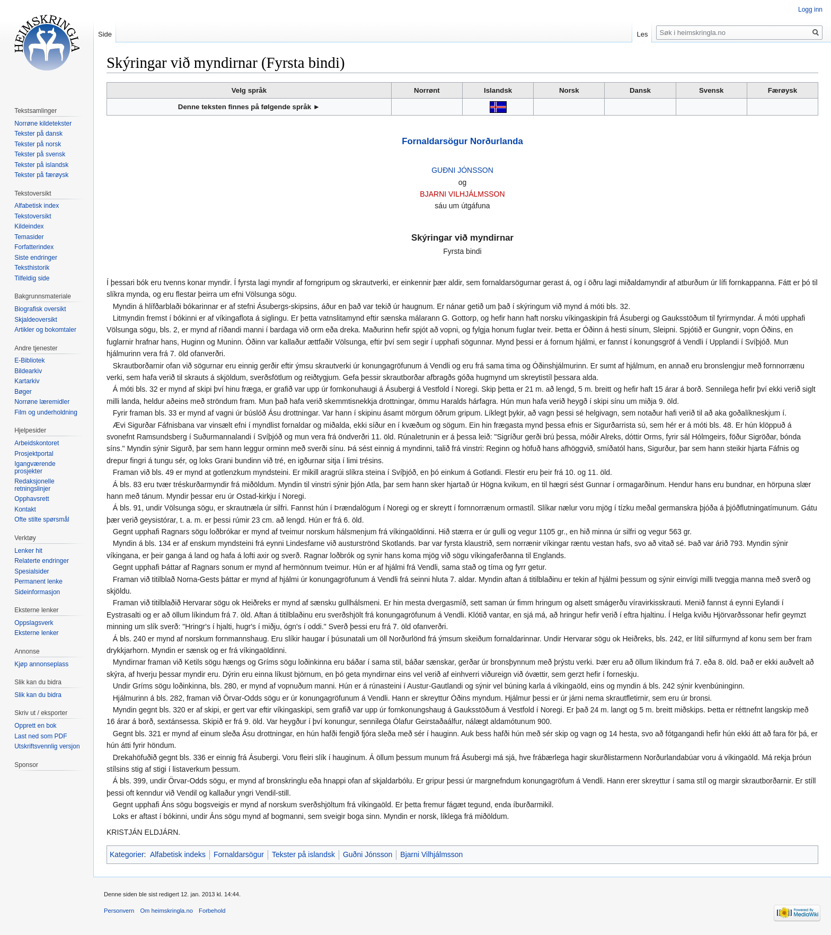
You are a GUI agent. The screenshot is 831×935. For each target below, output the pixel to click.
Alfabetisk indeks (178, 854)
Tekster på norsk (37, 144)
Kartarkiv (26, 381)
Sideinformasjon (37, 592)
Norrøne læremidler (41, 401)
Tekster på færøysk (41, 175)
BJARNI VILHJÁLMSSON (462, 194)
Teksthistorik (31, 267)
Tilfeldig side (31, 278)
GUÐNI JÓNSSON (462, 170)
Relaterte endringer (41, 560)
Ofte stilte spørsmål (41, 519)
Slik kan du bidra (37, 695)
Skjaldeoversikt (35, 319)
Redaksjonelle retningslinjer (34, 485)
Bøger (23, 391)
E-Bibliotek (29, 360)
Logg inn (810, 9)
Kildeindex (28, 226)
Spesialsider (31, 571)
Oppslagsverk (33, 623)
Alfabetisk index (36, 205)
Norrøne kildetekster (43, 123)
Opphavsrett (31, 498)
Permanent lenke (38, 581)
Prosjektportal (33, 453)
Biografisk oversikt (40, 309)
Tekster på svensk (39, 154)
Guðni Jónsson (367, 854)
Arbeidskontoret (36, 443)
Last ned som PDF (40, 736)
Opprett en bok (35, 725)
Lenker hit (28, 550)
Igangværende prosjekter (34, 467)
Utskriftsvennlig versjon (46, 746)
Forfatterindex (34, 247)
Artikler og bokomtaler (45, 329)
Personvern (119, 910)
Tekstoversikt (32, 216)
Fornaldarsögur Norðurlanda (462, 141)
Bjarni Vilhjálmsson (431, 854)
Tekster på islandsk (303, 854)
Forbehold (212, 910)
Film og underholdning (45, 412)
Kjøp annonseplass (41, 664)
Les (642, 34)
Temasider (28, 237)
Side (105, 34)
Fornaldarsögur (239, 854)
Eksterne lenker (36, 633)
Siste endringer (35, 257)
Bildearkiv (28, 371)
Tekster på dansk (38, 133)
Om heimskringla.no (166, 910)
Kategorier (127, 854)
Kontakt (25, 509)
